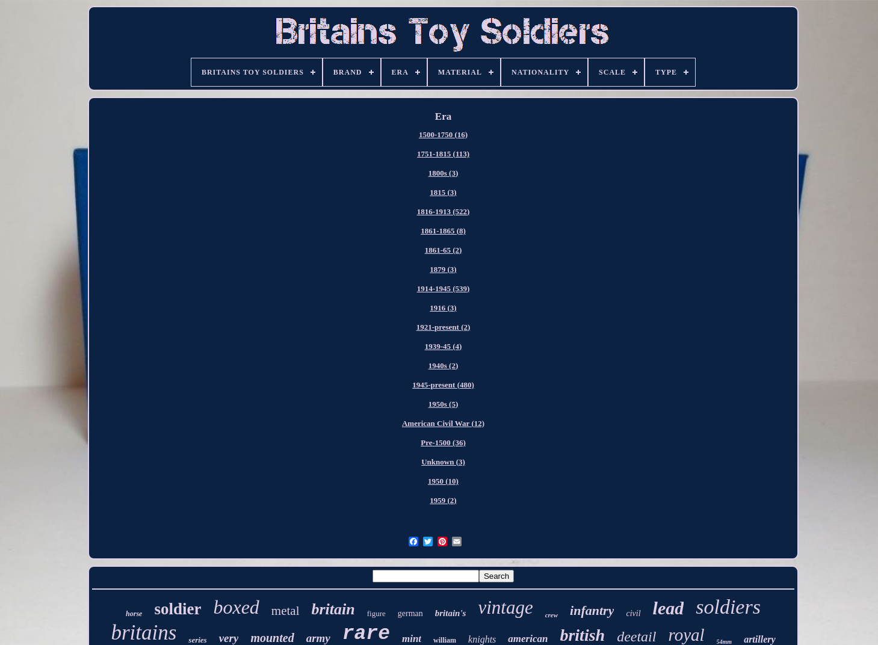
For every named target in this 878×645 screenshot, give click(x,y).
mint (411, 638)
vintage (505, 607)
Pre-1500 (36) (443, 442)
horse (134, 614)
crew (551, 615)
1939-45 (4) (443, 346)
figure (376, 613)
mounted (272, 637)
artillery (759, 639)
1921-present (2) (443, 327)
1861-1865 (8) (443, 230)
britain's (450, 613)
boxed (236, 607)
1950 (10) (443, 481)
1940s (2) (443, 365)
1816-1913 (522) (443, 211)
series (197, 639)
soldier (177, 609)
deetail (636, 636)
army (318, 638)
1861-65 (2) (443, 250)
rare (366, 634)
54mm (724, 641)
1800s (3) (443, 172)
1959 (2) (443, 500)
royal (686, 634)
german (410, 613)
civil (633, 613)
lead (668, 608)
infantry (592, 610)
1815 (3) (443, 192)
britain (332, 609)
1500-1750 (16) (443, 134)
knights (482, 639)
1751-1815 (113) (443, 153)
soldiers (728, 607)
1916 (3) (443, 307)
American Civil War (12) (443, 423)
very (229, 638)
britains (143, 632)
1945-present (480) (443, 384)
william (444, 640)
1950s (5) (443, 404)
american (528, 638)
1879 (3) (443, 269)
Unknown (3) (443, 461)
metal (285, 610)
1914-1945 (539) (443, 288)
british (582, 635)
